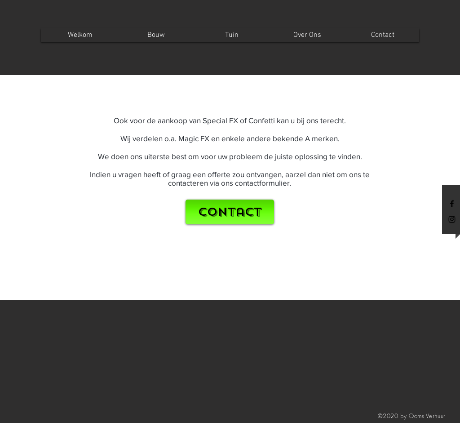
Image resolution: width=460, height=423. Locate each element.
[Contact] (230, 212)
